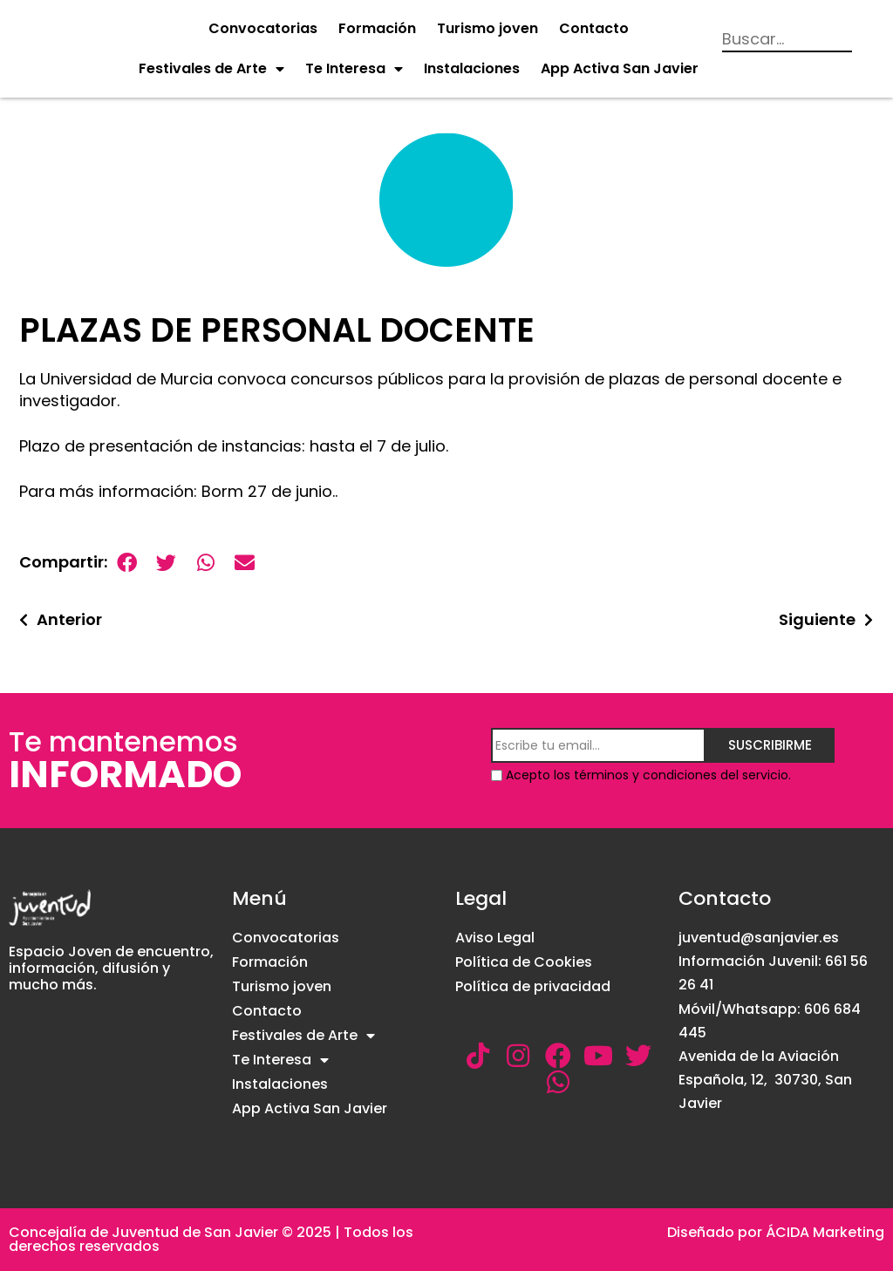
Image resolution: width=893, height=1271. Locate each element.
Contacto (594, 28)
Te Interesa (354, 69)
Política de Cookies (523, 962)
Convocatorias (262, 28)
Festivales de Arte (211, 69)
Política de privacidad (532, 986)
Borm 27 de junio (266, 491)
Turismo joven (487, 28)
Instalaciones (472, 68)
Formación (377, 28)
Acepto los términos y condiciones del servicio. (648, 775)
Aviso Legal (495, 938)
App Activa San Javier (620, 68)
